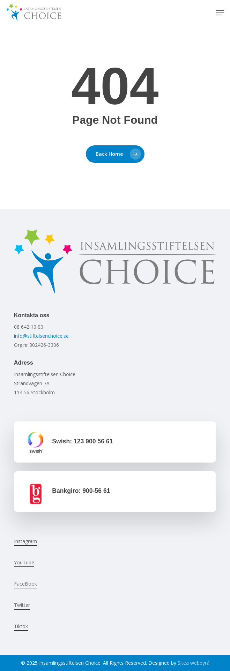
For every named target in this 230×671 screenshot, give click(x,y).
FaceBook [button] (25, 583)
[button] (220, 12)
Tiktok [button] (21, 626)
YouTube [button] (24, 562)
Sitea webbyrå (193, 662)
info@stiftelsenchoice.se (41, 336)
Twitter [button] (22, 605)
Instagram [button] (25, 541)
